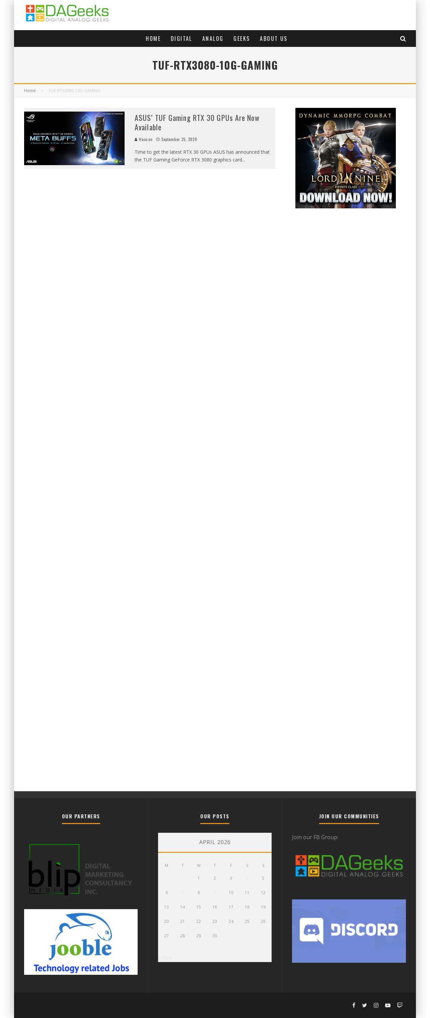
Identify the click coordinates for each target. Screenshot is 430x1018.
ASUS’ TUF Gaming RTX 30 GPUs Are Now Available (197, 122)
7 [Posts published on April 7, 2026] (183, 892)
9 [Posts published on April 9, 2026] (215, 892)
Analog (212, 39)
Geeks (241, 39)
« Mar (165, 957)
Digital (181, 39)
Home (153, 39)
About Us (273, 39)
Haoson (144, 139)
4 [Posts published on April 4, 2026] (247, 878)
